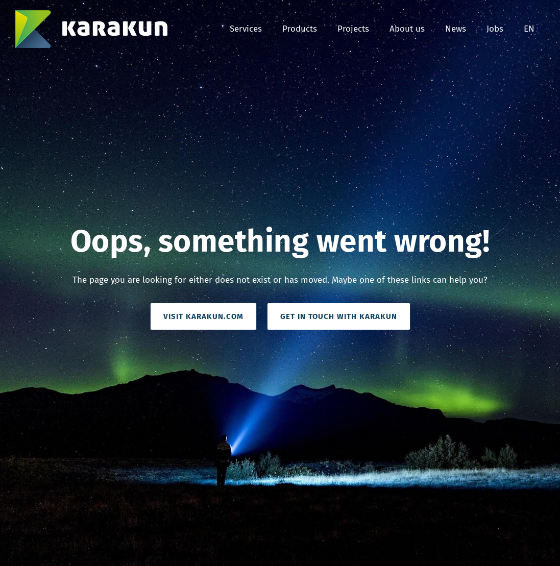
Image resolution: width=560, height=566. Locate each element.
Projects (353, 28)
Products (299, 28)
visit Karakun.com (203, 316)
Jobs (494, 28)
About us (407, 28)
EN (529, 28)
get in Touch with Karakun (338, 316)
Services (246, 28)
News (455, 28)
